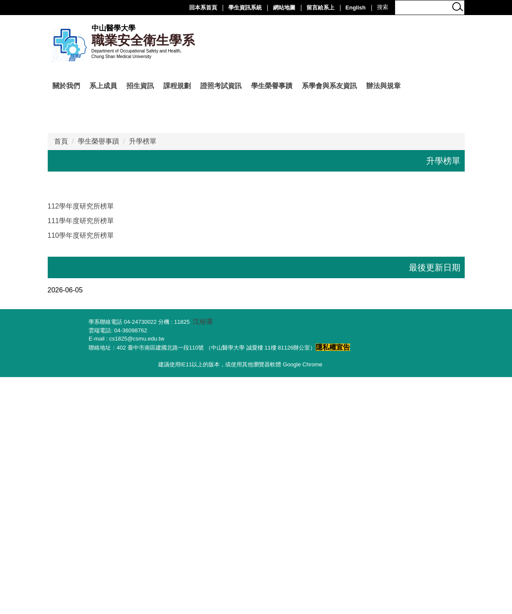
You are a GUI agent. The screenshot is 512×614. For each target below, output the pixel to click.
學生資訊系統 (245, 7)
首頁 (61, 378)
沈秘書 (203, 558)
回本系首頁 (203, 7)
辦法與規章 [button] (383, 85)
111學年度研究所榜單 (81, 458)
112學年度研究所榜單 (81, 443)
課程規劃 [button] (177, 85)
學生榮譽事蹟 (98, 378)
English (356, 7)
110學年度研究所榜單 (81, 472)
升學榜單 (142, 378)
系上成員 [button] (103, 85)
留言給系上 (320, 7)
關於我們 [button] (66, 85)
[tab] (210, 325)
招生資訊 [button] (140, 85)
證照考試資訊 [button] (221, 85)
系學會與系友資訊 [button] (329, 85)
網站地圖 (284, 7)
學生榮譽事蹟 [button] (271, 85)
